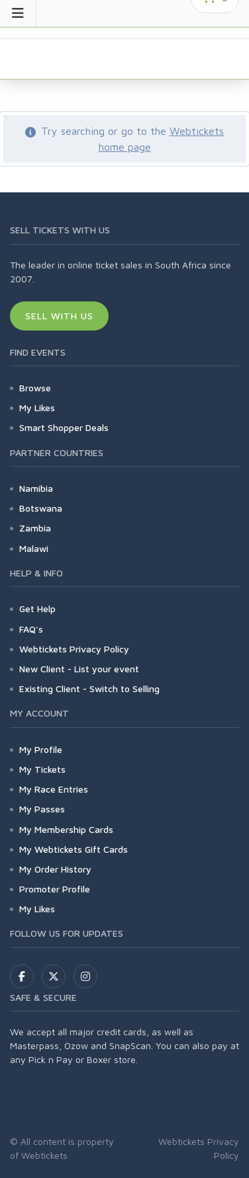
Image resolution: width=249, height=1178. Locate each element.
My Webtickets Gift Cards (73, 849)
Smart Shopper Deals (64, 427)
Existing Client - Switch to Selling (89, 688)
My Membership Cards (66, 829)
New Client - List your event (79, 668)
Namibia (36, 488)
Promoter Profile (54, 888)
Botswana (40, 508)
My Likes (37, 407)
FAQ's (31, 629)
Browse (35, 387)
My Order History (55, 869)
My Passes (42, 808)
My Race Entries (53, 789)
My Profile (40, 749)
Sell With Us (59, 315)
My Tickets (42, 769)
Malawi (33, 548)
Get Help (37, 608)
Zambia (35, 527)
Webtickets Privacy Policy (74, 648)
